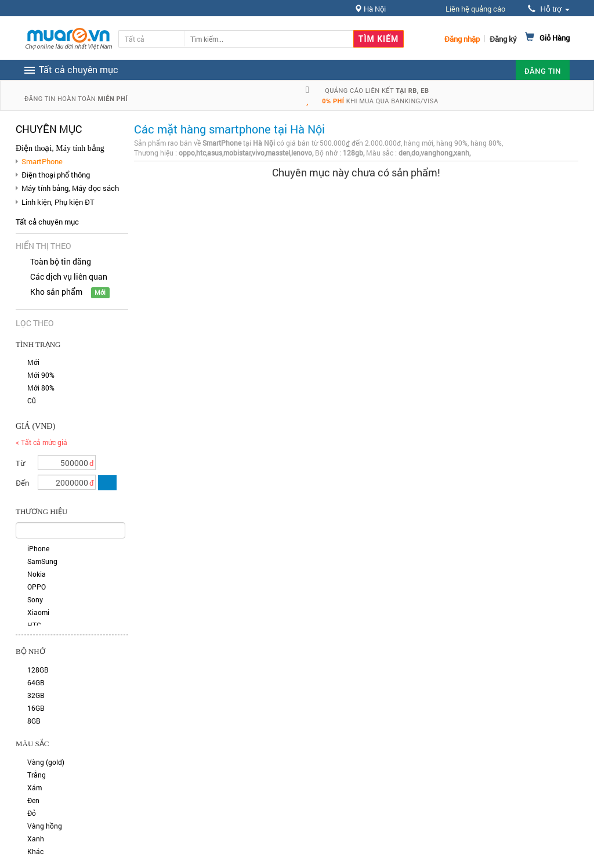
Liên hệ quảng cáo (475, 8)
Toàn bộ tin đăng (60, 261)
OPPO (36, 586)
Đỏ (31, 813)
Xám (34, 787)
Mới (33, 362)
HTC (34, 625)
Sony (35, 599)
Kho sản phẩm (56, 291)
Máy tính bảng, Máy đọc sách (70, 188)
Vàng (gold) (45, 762)
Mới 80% (41, 387)
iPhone (38, 548)
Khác (35, 851)
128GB (38, 669)
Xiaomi (38, 612)
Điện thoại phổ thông (55, 174)
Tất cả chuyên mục (47, 221)
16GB (36, 708)
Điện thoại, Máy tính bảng (60, 148)
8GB (34, 720)
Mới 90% (41, 374)
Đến (22, 483)
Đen (33, 800)
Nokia (36, 574)
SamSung (42, 561)
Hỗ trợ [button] (549, 9)
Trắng (36, 774)
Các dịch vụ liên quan (68, 276)
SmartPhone (42, 161)
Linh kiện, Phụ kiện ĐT (58, 202)
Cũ (31, 400)
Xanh (35, 838)
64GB (36, 682)
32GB (36, 695)
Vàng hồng (44, 825)
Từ (20, 463)
